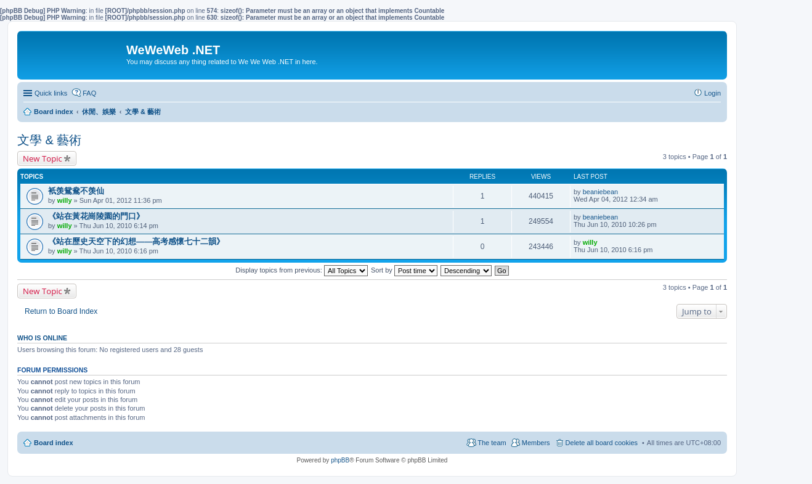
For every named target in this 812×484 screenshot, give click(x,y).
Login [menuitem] (712, 93)
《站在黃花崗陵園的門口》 (96, 216)
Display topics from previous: (301, 270)
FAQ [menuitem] (89, 93)
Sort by (404, 270)
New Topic (42, 158)
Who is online (42, 338)
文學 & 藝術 (49, 140)
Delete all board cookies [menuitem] (602, 442)
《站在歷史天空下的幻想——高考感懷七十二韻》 (136, 241)
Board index (53, 442)
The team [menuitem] (491, 442)
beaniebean (601, 191)
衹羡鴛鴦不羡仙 (76, 190)
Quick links (51, 93)
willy (64, 200)
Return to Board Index (61, 311)
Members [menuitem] (536, 442)
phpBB (340, 460)
